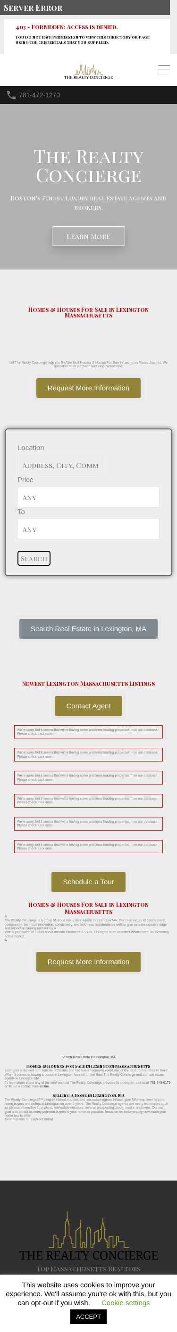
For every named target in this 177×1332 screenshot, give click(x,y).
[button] (88, 629)
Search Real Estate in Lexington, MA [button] (88, 1057)
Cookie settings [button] (125, 1303)
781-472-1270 (39, 95)
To (21, 511)
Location (30, 448)
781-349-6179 (160, 1082)
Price (25, 480)
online (44, 1086)
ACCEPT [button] (88, 1316)
